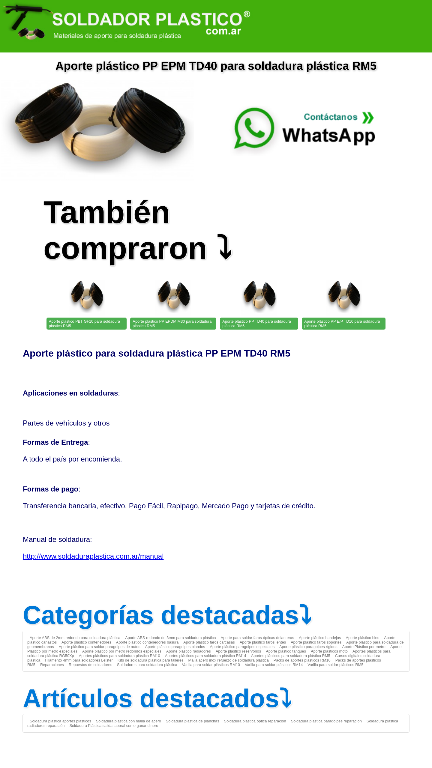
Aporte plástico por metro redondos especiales (121, 651)
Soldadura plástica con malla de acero (128, 721)
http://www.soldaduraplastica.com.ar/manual (93, 556)
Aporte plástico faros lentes (263, 642)
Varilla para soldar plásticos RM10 (211, 664)
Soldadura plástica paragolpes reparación (326, 721)
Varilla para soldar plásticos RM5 (335, 664)
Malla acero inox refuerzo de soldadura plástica (228, 660)
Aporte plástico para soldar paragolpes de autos (99, 646)
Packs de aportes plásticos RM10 (302, 660)
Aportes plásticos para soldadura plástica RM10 (119, 655)
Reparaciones (52, 664)
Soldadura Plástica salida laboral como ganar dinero (113, 725)
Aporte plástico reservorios (238, 651)
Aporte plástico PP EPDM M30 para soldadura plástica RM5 (172, 323)
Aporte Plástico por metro (364, 646)
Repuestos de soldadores (90, 664)
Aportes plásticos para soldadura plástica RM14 (205, 655)
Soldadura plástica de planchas (192, 721)
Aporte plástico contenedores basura (147, 642)
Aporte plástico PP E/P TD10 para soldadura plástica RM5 (342, 323)
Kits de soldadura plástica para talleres (151, 660)
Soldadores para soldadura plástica (147, 664)
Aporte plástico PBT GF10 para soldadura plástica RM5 (84, 323)
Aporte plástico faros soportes (316, 642)
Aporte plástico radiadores (188, 651)
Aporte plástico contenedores (86, 642)
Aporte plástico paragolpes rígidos (308, 646)
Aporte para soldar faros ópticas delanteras (257, 637)
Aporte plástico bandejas (320, 637)
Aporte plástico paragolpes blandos (175, 646)
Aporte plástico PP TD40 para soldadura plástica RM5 (256, 323)
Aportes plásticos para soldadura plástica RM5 (290, 655)
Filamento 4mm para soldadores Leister (78, 660)
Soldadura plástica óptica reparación (255, 721)
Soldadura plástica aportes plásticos (60, 721)
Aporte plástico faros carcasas (209, 642)
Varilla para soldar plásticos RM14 (274, 664)
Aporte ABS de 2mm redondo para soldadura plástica (75, 637)
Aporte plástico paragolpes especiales (242, 646)
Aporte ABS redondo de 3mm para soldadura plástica (170, 637)
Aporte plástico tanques (286, 651)
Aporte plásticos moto (329, 651)
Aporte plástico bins (362, 637)
